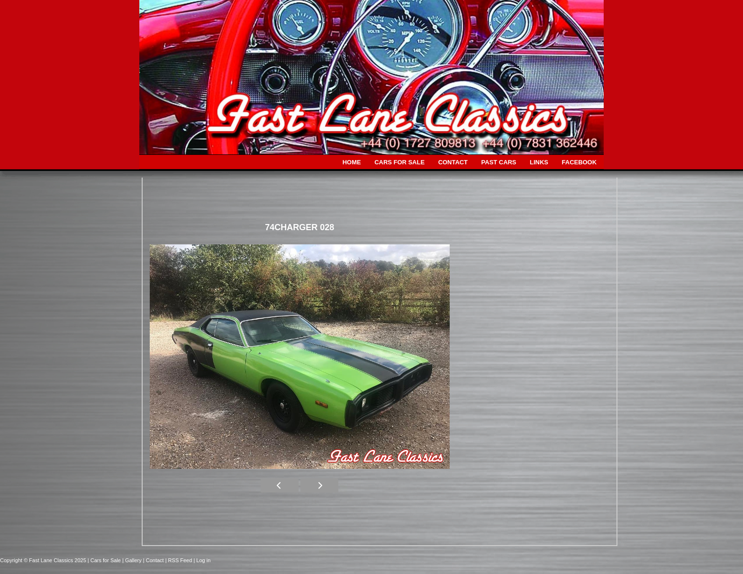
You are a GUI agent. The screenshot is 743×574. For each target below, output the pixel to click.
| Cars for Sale (105, 560)
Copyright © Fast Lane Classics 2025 (44, 560)
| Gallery (132, 560)
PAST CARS (498, 162)
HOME (352, 162)
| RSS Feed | (181, 560)
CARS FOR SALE (399, 162)
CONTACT (453, 162)
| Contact (154, 560)
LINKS (539, 162)
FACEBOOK (579, 162)
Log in (203, 560)
